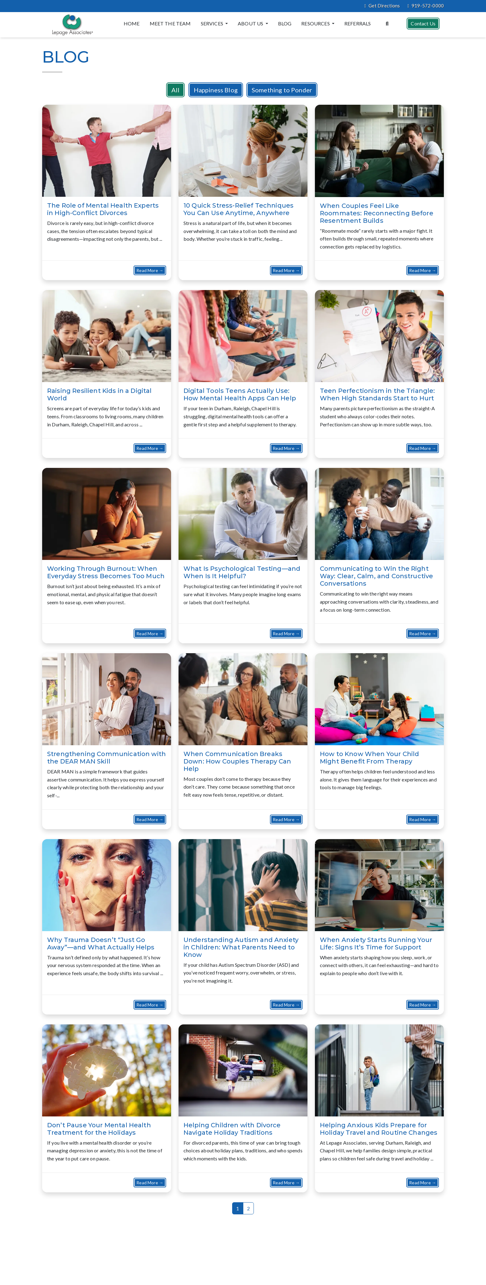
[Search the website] (387, 23)
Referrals (357, 23)
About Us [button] (250, 23)
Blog (284, 23)
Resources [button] (315, 23)
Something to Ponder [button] (282, 90)
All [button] (175, 90)
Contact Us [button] (422, 23)
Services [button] (212, 23)
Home (131, 23)
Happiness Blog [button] (216, 90)
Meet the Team (170, 23)
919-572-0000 (425, 6)
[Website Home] (71, 25)
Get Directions (382, 6)
